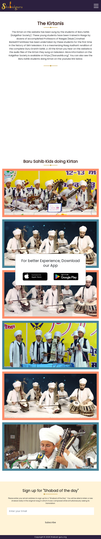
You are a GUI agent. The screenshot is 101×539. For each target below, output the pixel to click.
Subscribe (50, 522)
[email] (50, 511)
